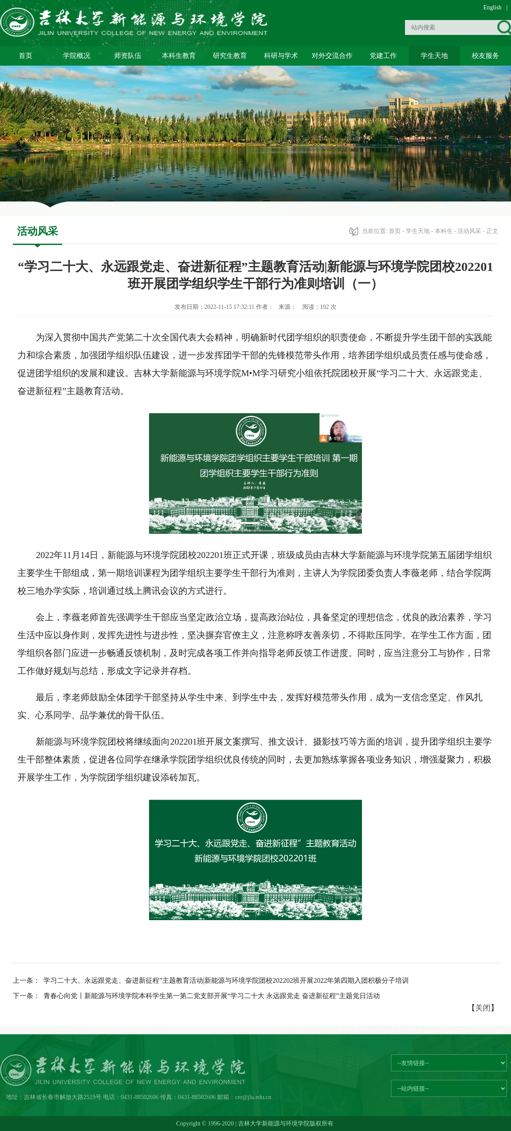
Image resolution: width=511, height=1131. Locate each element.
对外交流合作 (332, 55)
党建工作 (383, 55)
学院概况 (76, 55)
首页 (25, 55)
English (492, 7)
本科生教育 (179, 55)
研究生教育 (230, 55)
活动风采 (469, 231)
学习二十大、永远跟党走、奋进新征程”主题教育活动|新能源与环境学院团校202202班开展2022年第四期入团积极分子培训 (226, 980)
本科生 (444, 231)
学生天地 (434, 55)
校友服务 (485, 55)
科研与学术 (281, 55)
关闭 (483, 1008)
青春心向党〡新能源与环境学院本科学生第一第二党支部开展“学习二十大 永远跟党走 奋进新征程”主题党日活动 (211, 995)
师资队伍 (127, 55)
